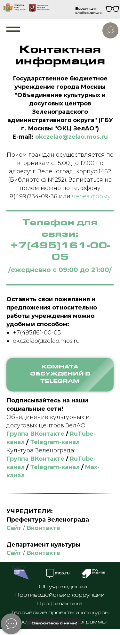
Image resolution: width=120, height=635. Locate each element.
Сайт (13, 528)
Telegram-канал (55, 442)
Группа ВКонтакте (35, 433)
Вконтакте (43, 528)
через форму (91, 196)
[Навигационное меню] (13, 29)
